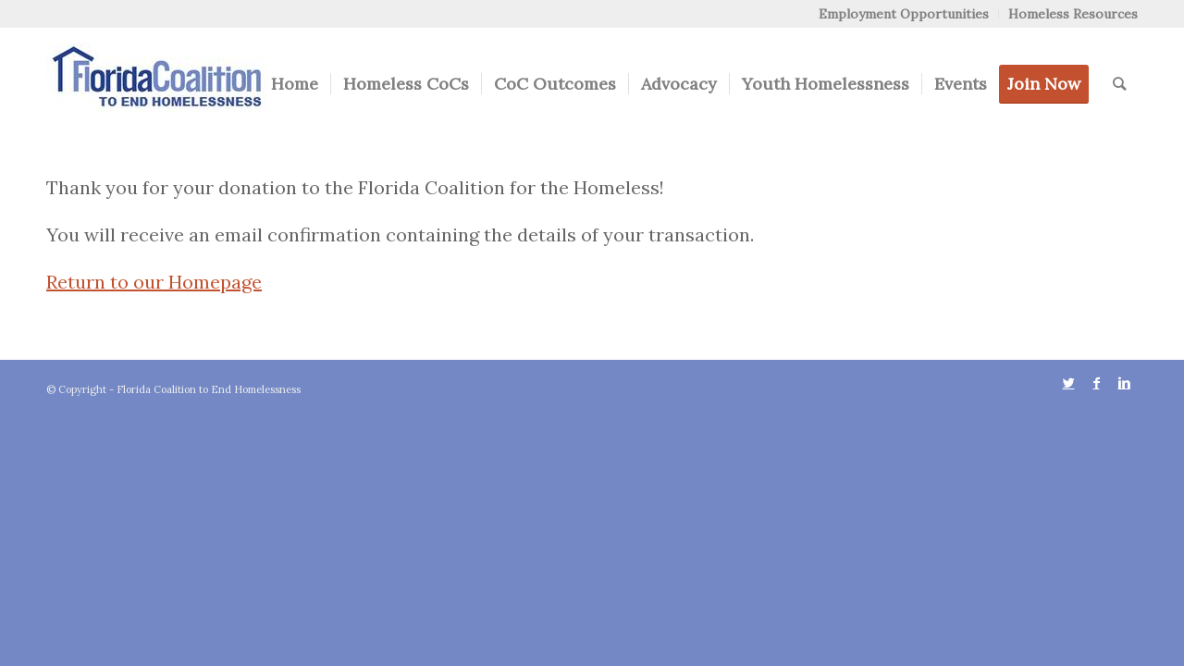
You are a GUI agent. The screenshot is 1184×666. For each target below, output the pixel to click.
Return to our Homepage (154, 281)
